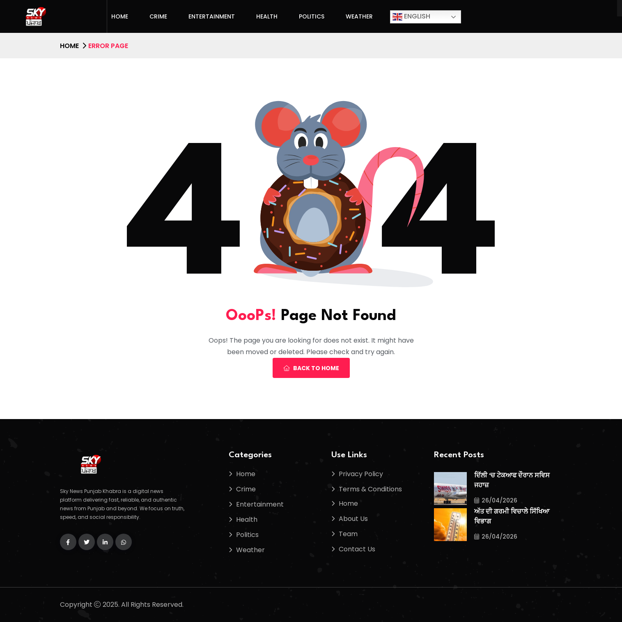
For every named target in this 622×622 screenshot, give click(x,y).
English (411, 17)
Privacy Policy (361, 474)
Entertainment (211, 16)
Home (119, 16)
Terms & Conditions (370, 489)
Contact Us (357, 549)
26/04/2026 (495, 500)
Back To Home (311, 368)
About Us (353, 518)
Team (348, 534)
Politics (311, 16)
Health (267, 16)
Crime (158, 16)
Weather (359, 16)
